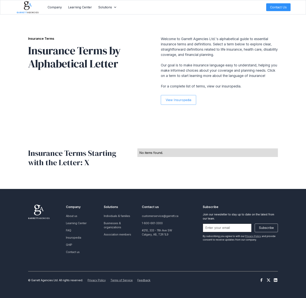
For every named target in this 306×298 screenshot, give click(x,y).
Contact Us (278, 7)
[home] (27, 7)
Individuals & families (117, 216)
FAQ (68, 230)
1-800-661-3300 (152, 223)
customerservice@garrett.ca (160, 216)
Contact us (73, 252)
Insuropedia (73, 237)
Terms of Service (121, 280)
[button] (107, 7)
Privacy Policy (97, 280)
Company (55, 7)
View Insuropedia (178, 100)
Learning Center (80, 7)
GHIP (69, 244)
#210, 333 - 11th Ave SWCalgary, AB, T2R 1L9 (157, 232)
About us (71, 216)
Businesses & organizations (112, 225)
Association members (117, 234)
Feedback (143, 280)
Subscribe (266, 228)
